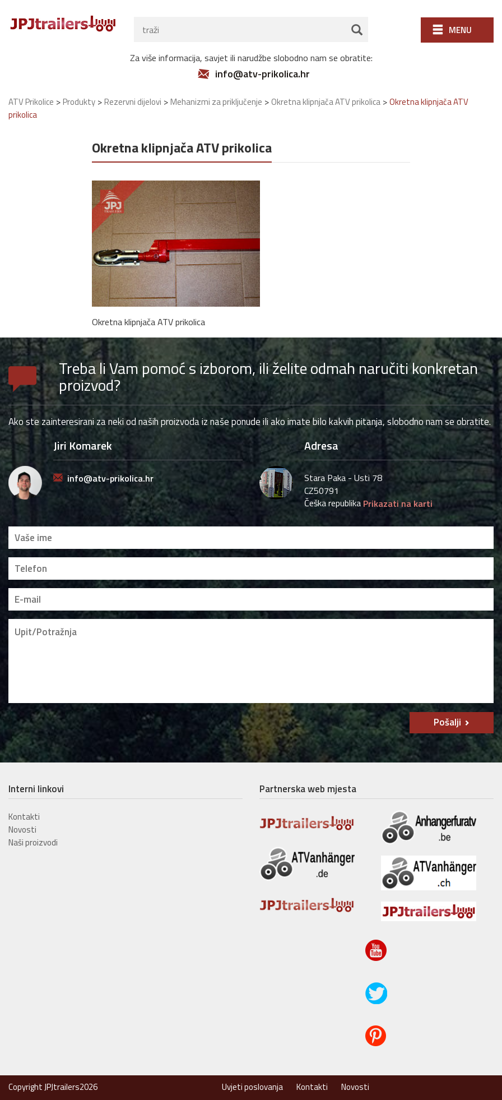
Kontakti (24, 816)
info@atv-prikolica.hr (262, 74)
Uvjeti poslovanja (252, 1087)
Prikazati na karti (398, 503)
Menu (460, 30)
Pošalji (447, 722)
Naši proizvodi (33, 842)
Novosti (22, 829)
